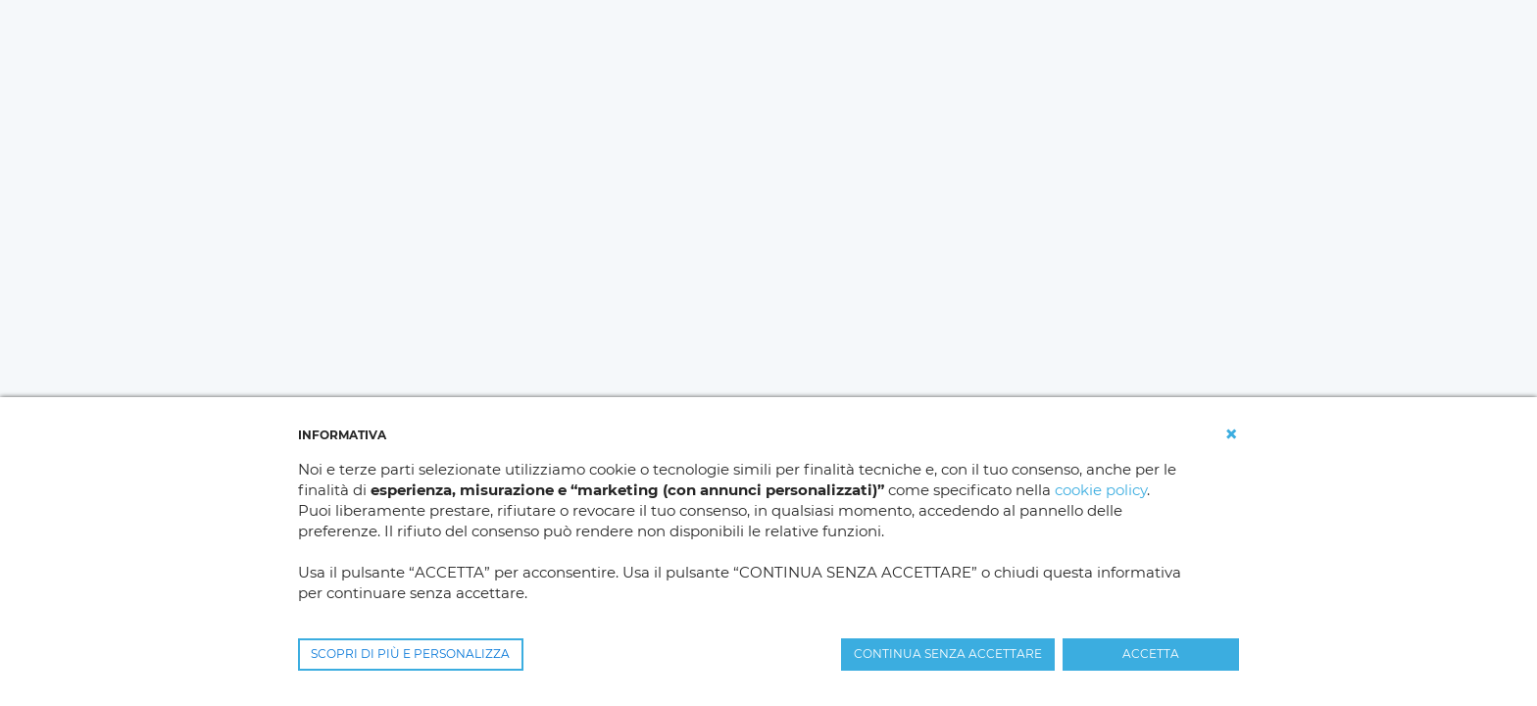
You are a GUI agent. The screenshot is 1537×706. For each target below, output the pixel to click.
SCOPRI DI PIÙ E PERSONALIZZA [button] (410, 653)
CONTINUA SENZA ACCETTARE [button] (948, 653)
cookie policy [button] (1101, 489)
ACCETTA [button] (1150, 653)
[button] (1231, 434)
